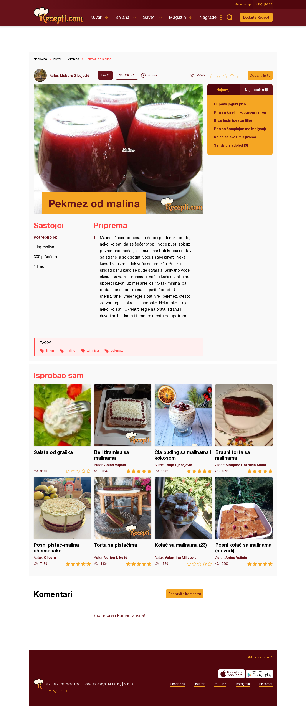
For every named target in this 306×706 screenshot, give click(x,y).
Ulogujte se (264, 4)
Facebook (177, 684)
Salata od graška (62, 428)
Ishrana (122, 17)
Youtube (220, 684)
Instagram (243, 684)
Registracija (243, 4)
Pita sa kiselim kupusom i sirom (240, 112)
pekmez (117, 350)
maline (70, 350)
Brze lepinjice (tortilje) (233, 120)
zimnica (93, 350)
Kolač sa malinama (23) (183, 521)
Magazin (177, 17)
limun (50, 350)
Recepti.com (59, 15)
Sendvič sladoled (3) (231, 145)
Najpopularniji (256, 89)
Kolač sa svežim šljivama (235, 137)
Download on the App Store (231, 673)
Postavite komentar (184, 594)
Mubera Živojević (74, 75)
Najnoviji (223, 89)
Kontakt (129, 684)
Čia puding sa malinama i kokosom (183, 428)
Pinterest (266, 684)
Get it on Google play (259, 673)
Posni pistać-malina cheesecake (62, 521)
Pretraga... (230, 17)
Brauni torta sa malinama (244, 428)
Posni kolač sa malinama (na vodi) (244, 521)
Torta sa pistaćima (122, 521)
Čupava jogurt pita (230, 104)
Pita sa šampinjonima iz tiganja (240, 129)
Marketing (114, 684)
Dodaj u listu (260, 75)
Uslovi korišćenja (95, 684)
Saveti (149, 17)
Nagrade (208, 17)
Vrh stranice (258, 657)
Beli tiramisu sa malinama (122, 428)
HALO (62, 691)
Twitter (199, 684)
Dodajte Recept (256, 17)
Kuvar (96, 17)
